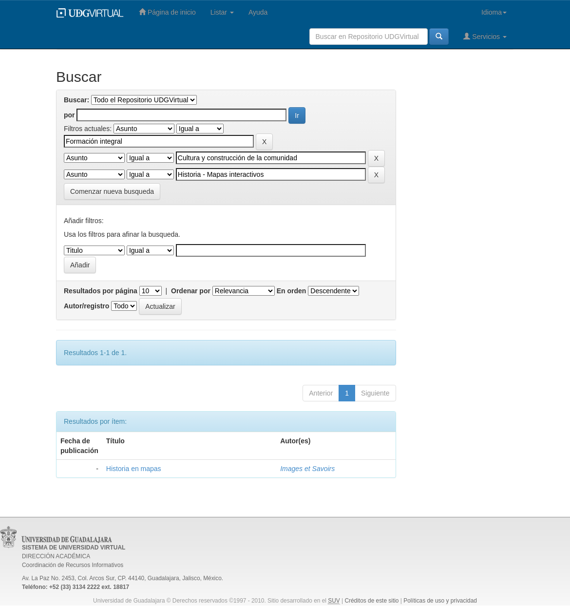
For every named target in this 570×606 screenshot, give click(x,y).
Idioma (494, 12)
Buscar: (76, 100)
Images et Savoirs (307, 469)
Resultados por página (100, 291)
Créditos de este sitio (371, 600)
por (69, 115)
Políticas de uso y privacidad (440, 600)
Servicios (485, 36)
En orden (291, 291)
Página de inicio (167, 12)
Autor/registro (86, 306)
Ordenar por (190, 291)
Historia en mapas (133, 469)
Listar (222, 12)
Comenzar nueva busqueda (112, 191)
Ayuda (257, 12)
